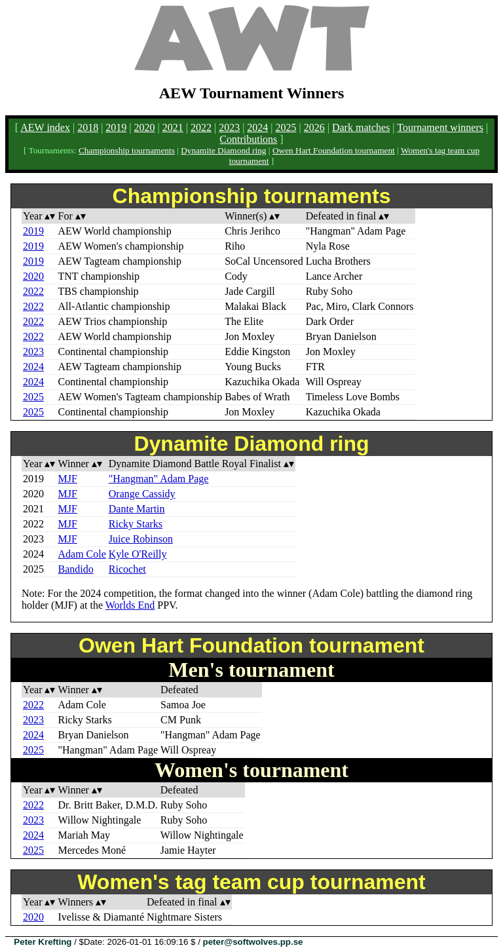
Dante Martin (137, 508)
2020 (144, 127)
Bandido (75, 569)
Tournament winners (440, 127)
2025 (286, 127)
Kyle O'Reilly (138, 554)
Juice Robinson (141, 538)
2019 (115, 127)
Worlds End (130, 605)
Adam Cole (81, 554)
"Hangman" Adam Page (159, 478)
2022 (201, 127)
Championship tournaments (127, 150)
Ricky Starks (135, 523)
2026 (314, 127)
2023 (229, 127)
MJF (67, 478)
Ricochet (127, 569)
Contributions (248, 139)
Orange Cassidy (142, 493)
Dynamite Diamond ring (223, 150)
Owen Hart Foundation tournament (333, 150)
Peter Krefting (42, 942)
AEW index (45, 127)
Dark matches (361, 127)
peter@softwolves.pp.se (253, 942)
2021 (172, 127)
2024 (257, 127)
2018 (87, 127)
